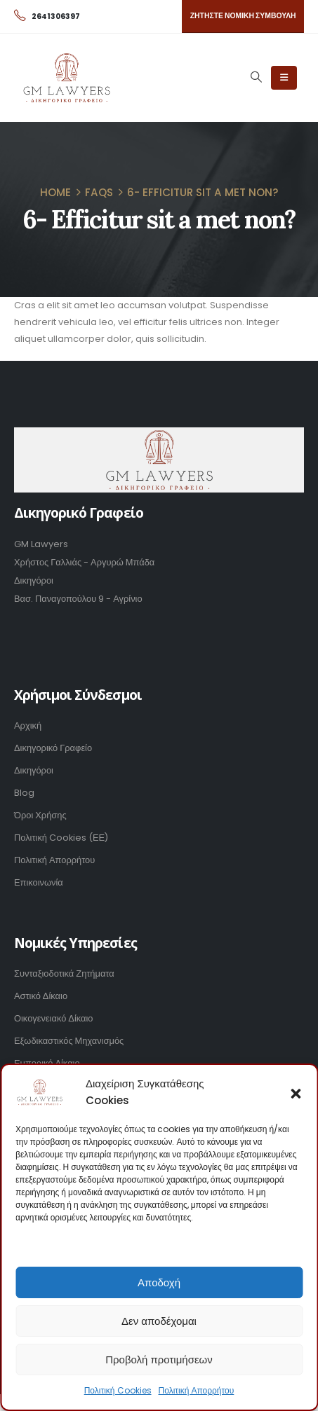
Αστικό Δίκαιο (40, 996)
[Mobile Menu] (284, 78)
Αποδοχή (159, 1282)
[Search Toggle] (256, 77)
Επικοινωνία (38, 882)
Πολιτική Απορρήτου (196, 1390)
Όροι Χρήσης (40, 815)
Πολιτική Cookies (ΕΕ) (61, 837)
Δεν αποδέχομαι (159, 1321)
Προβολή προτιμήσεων (159, 1359)
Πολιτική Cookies (118, 1390)
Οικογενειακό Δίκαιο (53, 1018)
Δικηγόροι (33, 770)
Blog (24, 792)
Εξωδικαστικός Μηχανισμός (69, 1040)
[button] (296, 1092)
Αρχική (27, 725)
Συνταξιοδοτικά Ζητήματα (64, 973)
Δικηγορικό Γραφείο (53, 748)
